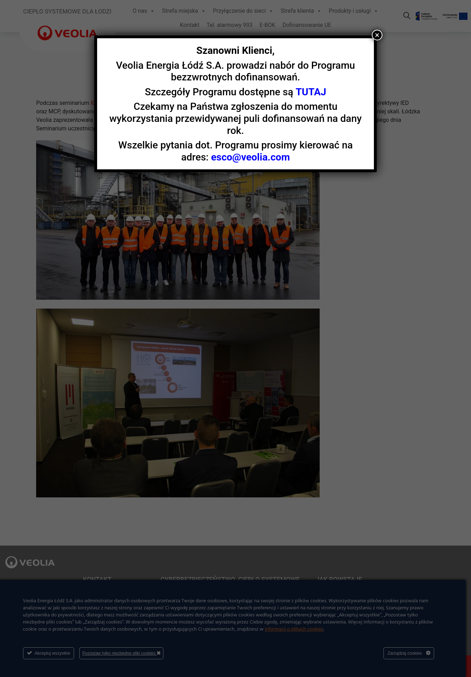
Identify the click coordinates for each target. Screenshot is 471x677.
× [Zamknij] (377, 35)
